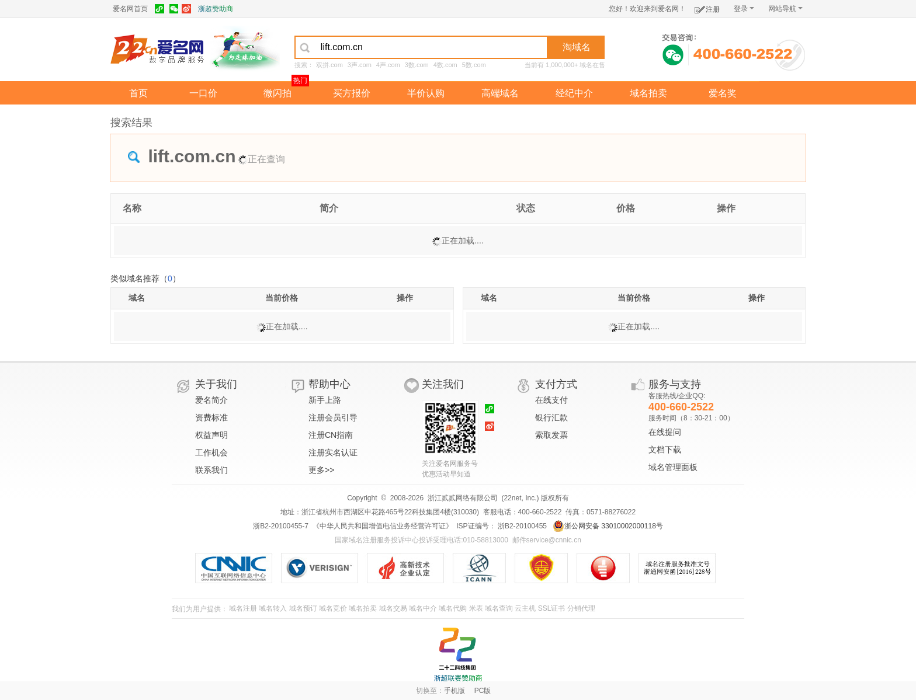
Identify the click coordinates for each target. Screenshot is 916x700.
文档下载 (664, 449)
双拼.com (329, 64)
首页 (138, 93)
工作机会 (211, 452)
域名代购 (453, 608)
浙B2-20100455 (521, 526)
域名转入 (273, 608)
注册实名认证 (333, 452)
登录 (744, 9)
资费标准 (211, 417)
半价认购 (426, 93)
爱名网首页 (130, 9)
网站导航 (785, 9)
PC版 (482, 691)
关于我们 (216, 384)
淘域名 (577, 47)
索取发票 (551, 435)
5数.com (474, 64)
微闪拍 (277, 93)
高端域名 (500, 93)
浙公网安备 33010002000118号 (608, 526)
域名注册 (243, 608)
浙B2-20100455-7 (280, 526)
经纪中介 (574, 93)
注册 (707, 7)
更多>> (321, 470)
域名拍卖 (648, 93)
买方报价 (351, 93)
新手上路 (324, 400)
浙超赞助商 (215, 9)
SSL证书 (551, 608)
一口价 (203, 93)
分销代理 (581, 608)
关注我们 (443, 384)
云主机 (525, 608)
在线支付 (551, 400)
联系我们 (211, 470)
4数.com (445, 64)
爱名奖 (723, 93)
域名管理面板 (673, 467)
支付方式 (556, 384)
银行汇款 (551, 417)
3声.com (360, 64)
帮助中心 (329, 384)
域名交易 (393, 608)
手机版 (454, 691)
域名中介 (423, 608)
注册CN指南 (330, 435)
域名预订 (303, 608)
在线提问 (664, 432)
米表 (476, 608)
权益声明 (211, 435)
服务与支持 (674, 384)
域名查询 (499, 608)
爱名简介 (211, 400)
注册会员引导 (333, 417)
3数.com (417, 64)
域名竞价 (333, 608)
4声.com (388, 64)
